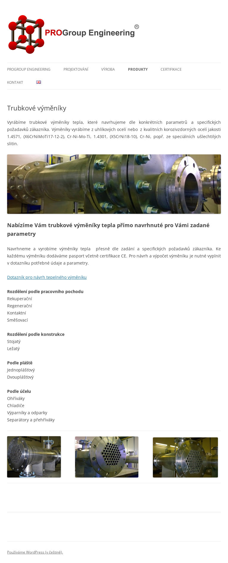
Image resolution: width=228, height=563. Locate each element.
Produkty (138, 69)
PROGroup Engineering (28, 69)
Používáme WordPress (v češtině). (35, 552)
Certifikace (171, 69)
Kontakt (15, 82)
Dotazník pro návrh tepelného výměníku (47, 277)
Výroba (108, 69)
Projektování (76, 69)
